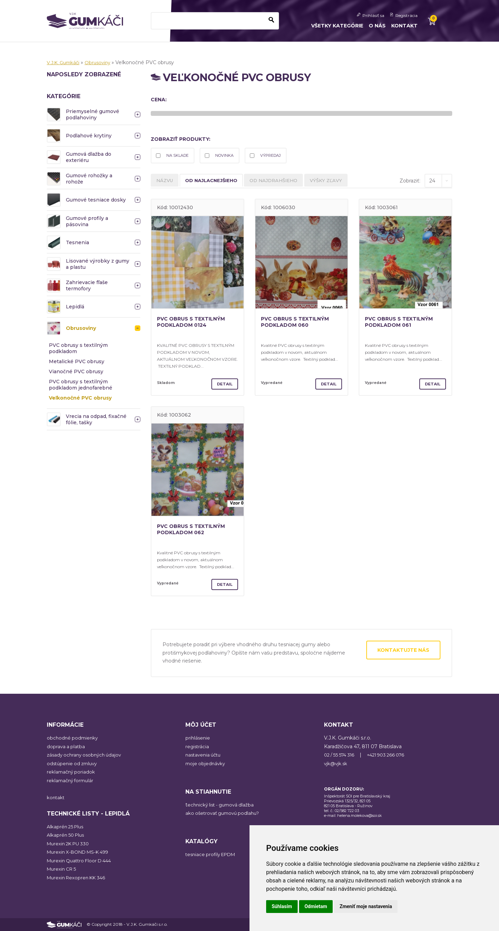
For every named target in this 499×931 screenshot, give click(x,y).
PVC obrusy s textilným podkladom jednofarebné (80, 384)
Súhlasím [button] (282, 906)
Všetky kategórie (337, 25)
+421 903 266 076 (392, 755)
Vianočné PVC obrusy (76, 371)
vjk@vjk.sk (336, 763)
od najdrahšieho (285, 182)
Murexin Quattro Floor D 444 (81, 860)
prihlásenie (198, 738)
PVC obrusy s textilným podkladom (78, 348)
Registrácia (406, 15)
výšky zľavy (341, 182)
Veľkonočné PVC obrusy (80, 398)
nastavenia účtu (204, 755)
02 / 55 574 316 (341, 755)
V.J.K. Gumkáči (64, 62)
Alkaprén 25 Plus (66, 826)
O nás (377, 25)
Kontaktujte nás (403, 650)
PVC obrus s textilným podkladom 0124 (195, 323)
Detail (223, 383)
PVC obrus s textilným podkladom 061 (403, 323)
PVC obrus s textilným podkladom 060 (299, 323)
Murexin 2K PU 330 (70, 843)
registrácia (197, 746)
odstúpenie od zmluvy (74, 763)
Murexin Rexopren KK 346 (78, 877)
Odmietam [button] (316, 906)
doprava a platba (66, 746)
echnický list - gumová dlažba (223, 805)
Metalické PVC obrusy (76, 361)
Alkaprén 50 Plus (67, 835)
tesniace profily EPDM (212, 855)
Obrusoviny (101, 62)
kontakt (56, 797)
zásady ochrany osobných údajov (86, 755)
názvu (166, 182)
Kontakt (404, 25)
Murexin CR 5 (63, 869)
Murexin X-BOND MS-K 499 (80, 852)
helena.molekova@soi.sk (359, 815)
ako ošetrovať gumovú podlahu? (224, 813)
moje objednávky (206, 763)
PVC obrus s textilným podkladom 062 (195, 530)
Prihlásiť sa (373, 15)
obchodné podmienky (73, 738)
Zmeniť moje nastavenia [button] (366, 906)
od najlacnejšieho (217, 182)
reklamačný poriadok (72, 772)
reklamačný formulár (72, 780)
